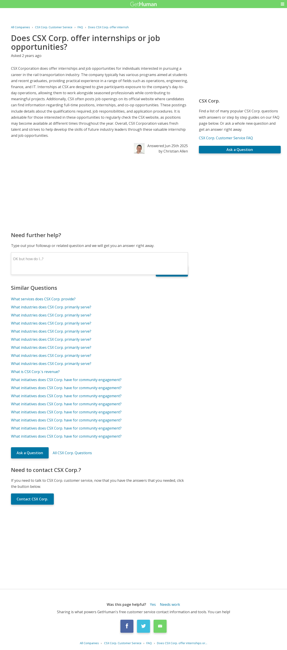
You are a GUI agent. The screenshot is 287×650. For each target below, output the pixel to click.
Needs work (170, 604)
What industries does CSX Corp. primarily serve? (51, 307)
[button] (282, 4)
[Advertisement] (99, 192)
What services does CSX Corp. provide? (43, 299)
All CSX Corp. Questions (72, 452)
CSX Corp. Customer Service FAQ (226, 137)
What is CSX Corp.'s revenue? (35, 371)
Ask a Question (30, 452)
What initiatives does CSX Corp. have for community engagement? (66, 379)
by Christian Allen (173, 151)
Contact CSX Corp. (32, 499)
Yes (153, 604)
